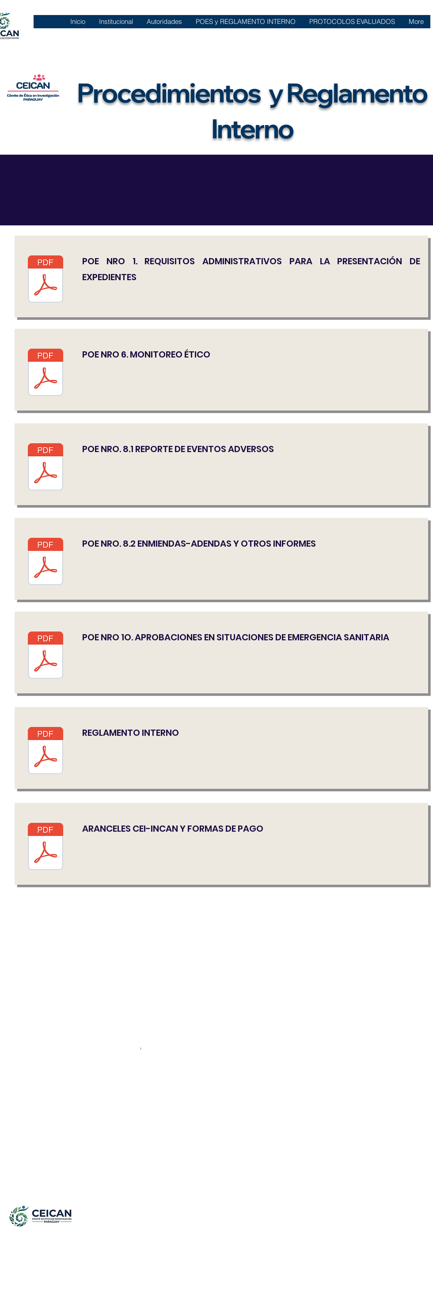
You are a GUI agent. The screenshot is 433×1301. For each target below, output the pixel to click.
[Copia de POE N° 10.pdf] (45, 656)
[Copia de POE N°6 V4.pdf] (45, 373)
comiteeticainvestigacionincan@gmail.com (91, 1281)
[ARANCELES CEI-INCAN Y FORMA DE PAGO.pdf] (45, 848)
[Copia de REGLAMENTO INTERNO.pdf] (45, 752)
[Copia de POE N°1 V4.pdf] (45, 280)
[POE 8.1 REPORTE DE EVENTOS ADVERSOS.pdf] (45, 468)
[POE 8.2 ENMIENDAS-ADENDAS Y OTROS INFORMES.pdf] (45, 562)
